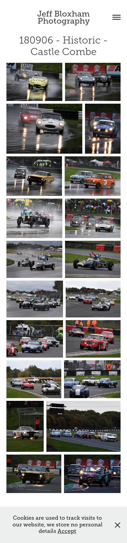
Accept (67, 531)
